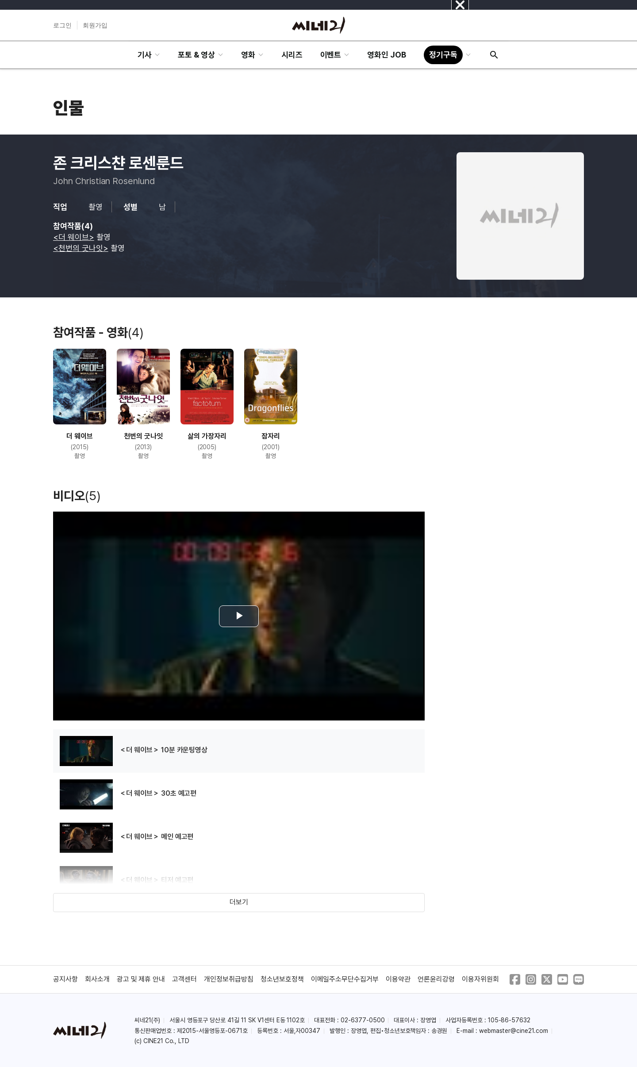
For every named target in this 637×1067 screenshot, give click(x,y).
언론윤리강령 (436, 979)
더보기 (239, 902)
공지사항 (65, 979)
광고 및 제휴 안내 (141, 979)
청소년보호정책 (282, 979)
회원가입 (95, 25)
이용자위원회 (480, 979)
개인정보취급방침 (228, 979)
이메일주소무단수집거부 (345, 979)
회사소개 (97, 979)
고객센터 (184, 979)
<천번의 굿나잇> (80, 248)
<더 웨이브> (73, 237)
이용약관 (398, 979)
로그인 (62, 25)
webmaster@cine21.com (513, 1030)
